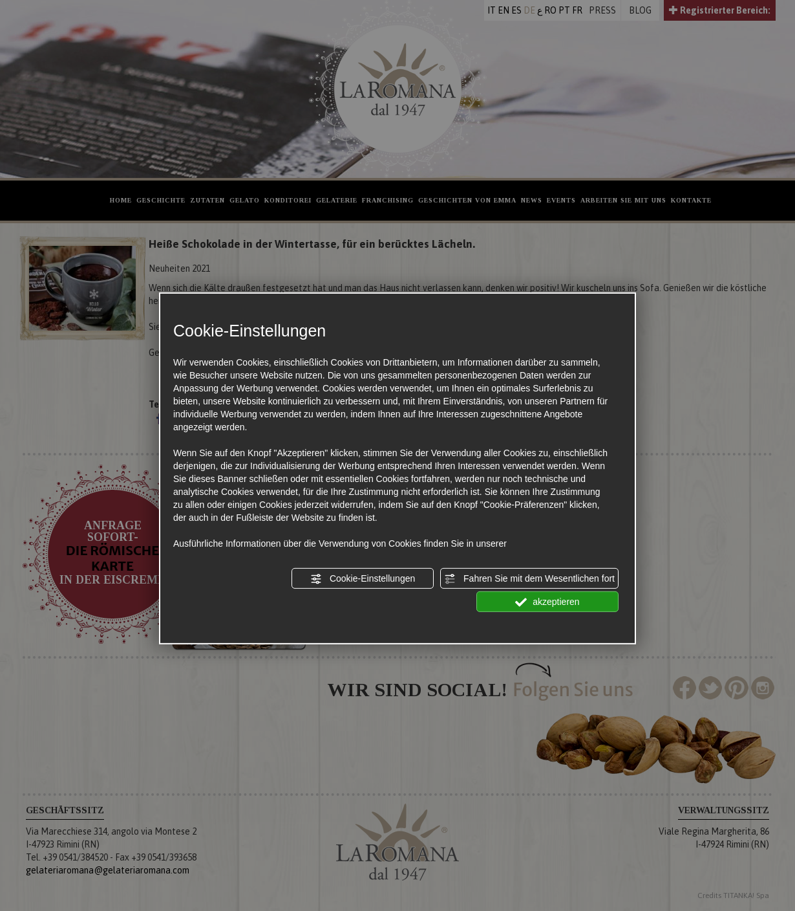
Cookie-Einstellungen (362, 579)
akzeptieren (547, 602)
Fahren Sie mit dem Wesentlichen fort (529, 579)
